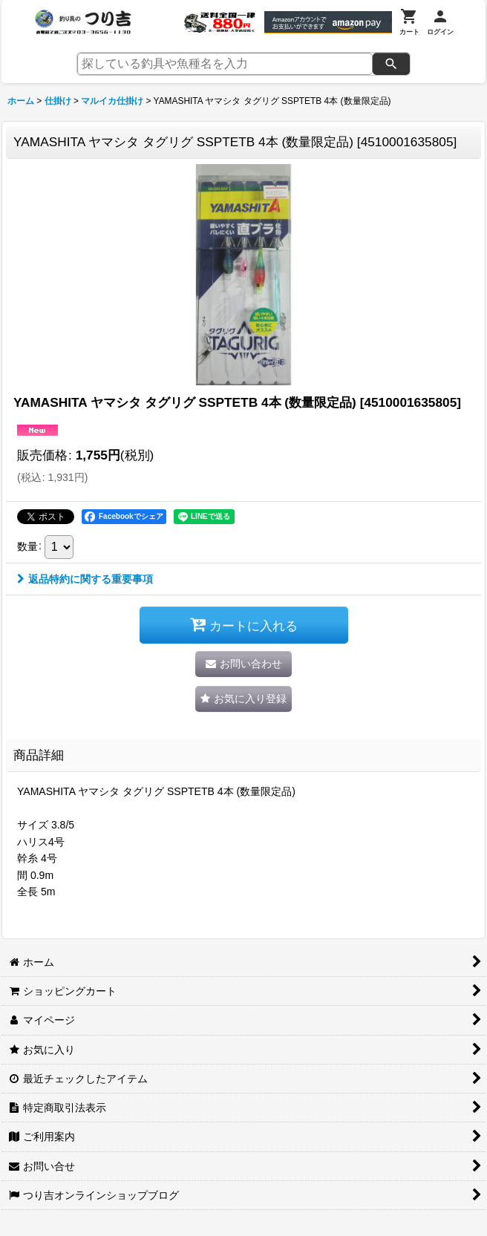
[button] (243, 699)
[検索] (391, 64)
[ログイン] (440, 22)
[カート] (409, 22)
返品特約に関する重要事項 (85, 579)
